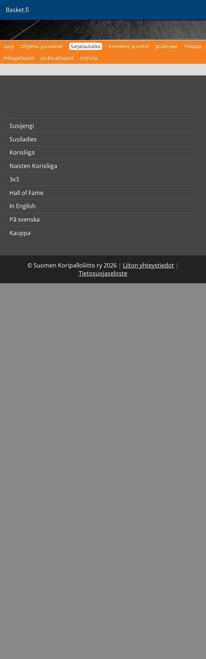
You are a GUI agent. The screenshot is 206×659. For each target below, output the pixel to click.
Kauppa (20, 233)
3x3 (14, 179)
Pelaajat (193, 46)
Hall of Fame (26, 193)
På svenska (24, 219)
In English (22, 206)
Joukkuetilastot (57, 58)
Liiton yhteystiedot (148, 265)
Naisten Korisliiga (33, 166)
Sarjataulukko (86, 46)
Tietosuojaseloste (103, 273)
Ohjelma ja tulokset (42, 46)
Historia (88, 58)
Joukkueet (167, 46)
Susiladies (23, 139)
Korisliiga (22, 152)
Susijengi (21, 126)
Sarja (9, 46)
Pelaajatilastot (19, 58)
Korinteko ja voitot (129, 46)
